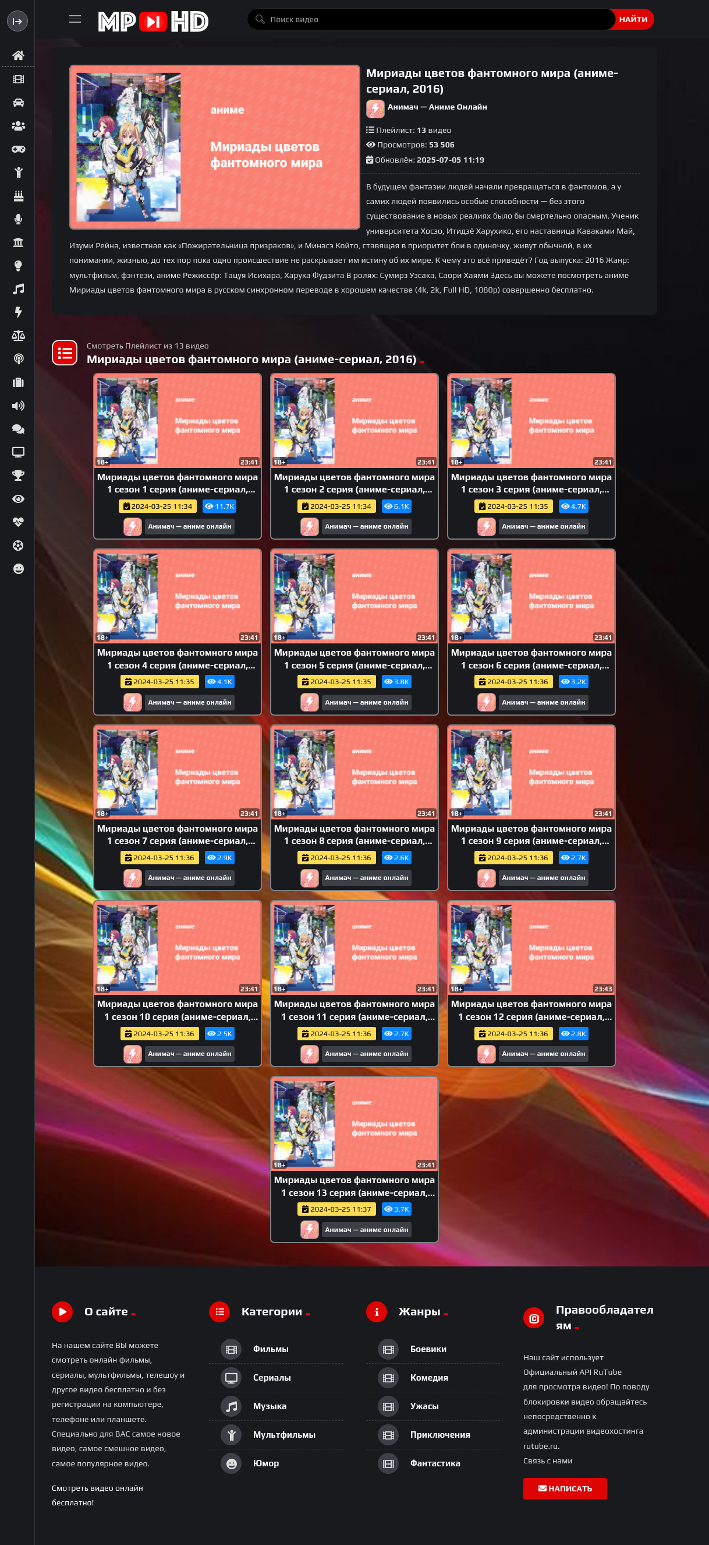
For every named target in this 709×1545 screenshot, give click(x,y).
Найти (633, 19)
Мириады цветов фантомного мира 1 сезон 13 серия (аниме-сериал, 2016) (354, 1192)
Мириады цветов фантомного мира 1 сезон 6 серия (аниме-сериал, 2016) (531, 665)
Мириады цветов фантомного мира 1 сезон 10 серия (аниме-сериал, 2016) (177, 1016)
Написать (565, 1488)
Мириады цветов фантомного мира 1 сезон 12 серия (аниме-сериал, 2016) (531, 1016)
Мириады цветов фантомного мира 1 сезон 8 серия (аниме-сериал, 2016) (354, 841)
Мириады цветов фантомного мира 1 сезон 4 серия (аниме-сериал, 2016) (177, 665)
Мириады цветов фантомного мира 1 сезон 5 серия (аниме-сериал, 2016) (354, 665)
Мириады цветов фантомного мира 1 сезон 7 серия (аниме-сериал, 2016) (177, 841)
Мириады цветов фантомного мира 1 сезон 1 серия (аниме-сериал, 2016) (177, 489)
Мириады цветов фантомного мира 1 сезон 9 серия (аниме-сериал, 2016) (531, 841)
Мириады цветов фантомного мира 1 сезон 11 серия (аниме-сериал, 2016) (354, 1016)
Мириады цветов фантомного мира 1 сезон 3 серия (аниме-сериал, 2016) (531, 489)
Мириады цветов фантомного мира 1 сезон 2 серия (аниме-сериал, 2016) (354, 489)
